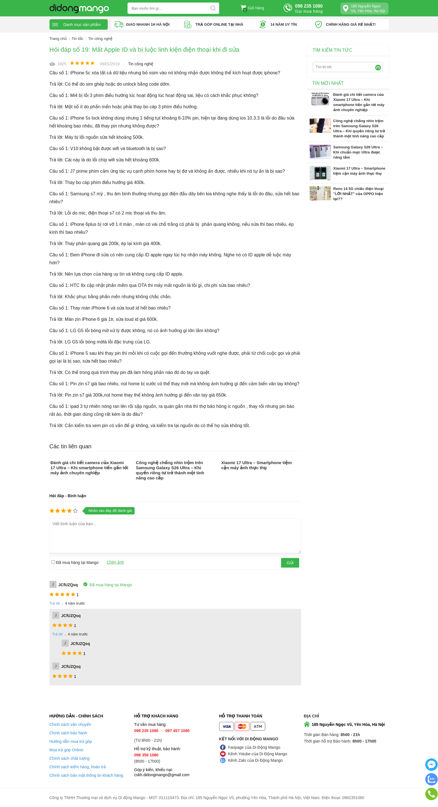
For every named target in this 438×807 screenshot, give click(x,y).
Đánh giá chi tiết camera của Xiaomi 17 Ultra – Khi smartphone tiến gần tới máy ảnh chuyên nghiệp (89, 467)
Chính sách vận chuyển (70, 724)
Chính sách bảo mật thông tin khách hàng (86, 775)
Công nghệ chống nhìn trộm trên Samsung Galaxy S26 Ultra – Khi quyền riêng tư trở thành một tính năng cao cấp (170, 470)
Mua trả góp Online (66, 749)
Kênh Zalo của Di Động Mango (255, 760)
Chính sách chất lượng (69, 758)
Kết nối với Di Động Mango (249, 738)
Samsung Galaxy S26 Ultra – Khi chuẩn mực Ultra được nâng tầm (358, 152)
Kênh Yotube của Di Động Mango (257, 753)
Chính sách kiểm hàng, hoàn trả (77, 766)
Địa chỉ (311, 715)
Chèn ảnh (115, 562)
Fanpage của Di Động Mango (254, 747)
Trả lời (54, 603)
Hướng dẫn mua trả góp (70, 741)
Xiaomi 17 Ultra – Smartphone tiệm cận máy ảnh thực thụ (256, 465)
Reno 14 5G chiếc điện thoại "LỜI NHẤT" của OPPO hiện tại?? (358, 193)
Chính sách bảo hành (68, 732)
